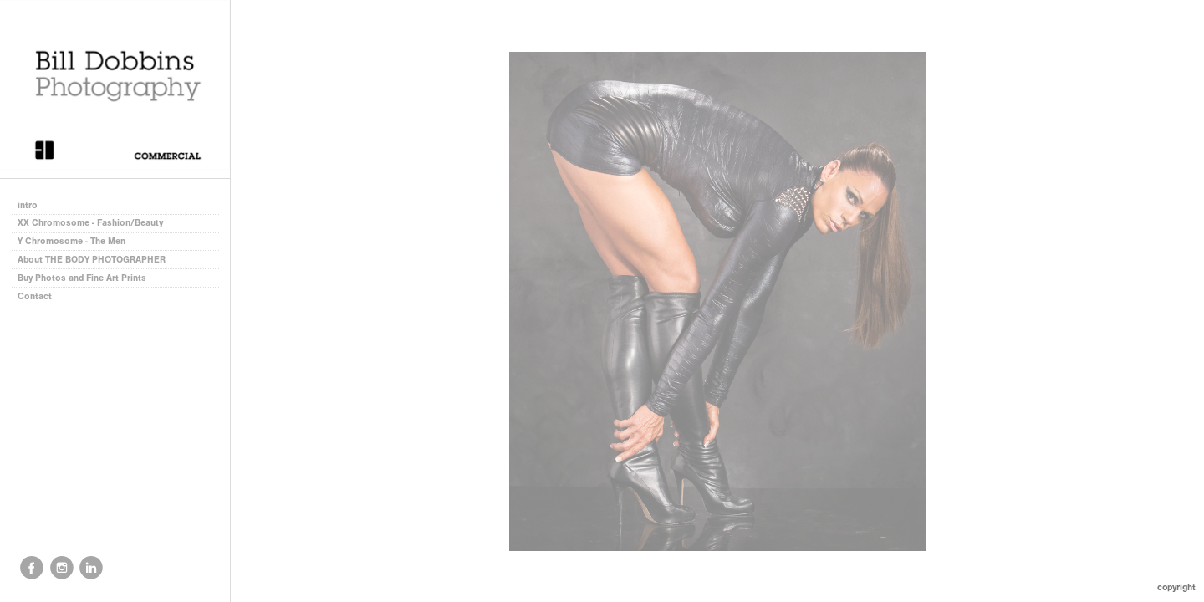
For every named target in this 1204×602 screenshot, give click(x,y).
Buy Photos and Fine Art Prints (82, 278)
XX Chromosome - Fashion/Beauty (90, 222)
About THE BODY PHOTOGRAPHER (92, 259)
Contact (35, 296)
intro (28, 205)
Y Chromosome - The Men (71, 241)
